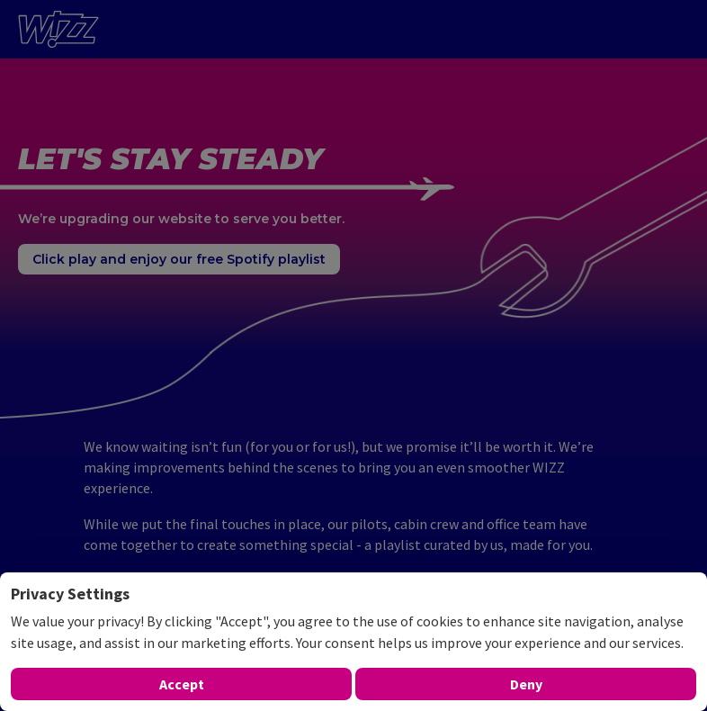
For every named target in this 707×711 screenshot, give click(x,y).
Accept (181, 684)
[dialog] (353, 641)
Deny (526, 684)
